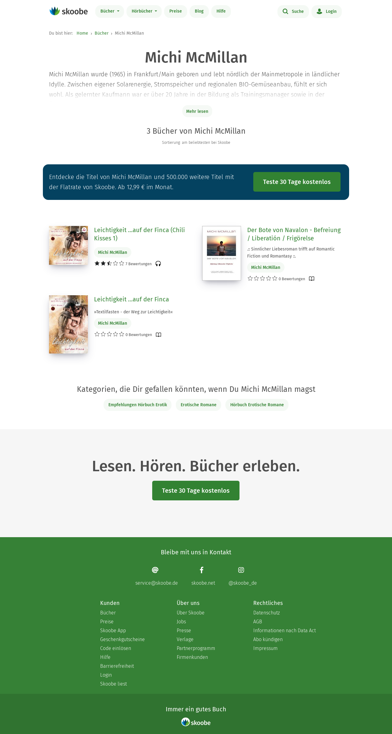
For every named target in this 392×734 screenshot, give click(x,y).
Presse (184, 630)
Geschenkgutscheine (122, 639)
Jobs (181, 622)
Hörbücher (143, 11)
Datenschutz (266, 613)
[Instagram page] (242, 576)
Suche (293, 11)
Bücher (108, 11)
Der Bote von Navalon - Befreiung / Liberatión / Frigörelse (294, 234)
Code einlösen (115, 648)
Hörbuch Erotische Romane (257, 404)
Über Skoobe (191, 613)
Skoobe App (113, 630)
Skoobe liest (113, 684)
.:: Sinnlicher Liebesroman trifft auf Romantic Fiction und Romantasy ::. (291, 253)
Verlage (185, 639)
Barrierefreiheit (117, 666)
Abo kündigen (268, 639)
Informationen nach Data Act (284, 630)
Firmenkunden (192, 657)
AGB (257, 622)
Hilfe (221, 11)
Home (82, 33)
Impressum (265, 648)
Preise (175, 11)
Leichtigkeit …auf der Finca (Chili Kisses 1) (139, 234)
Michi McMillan (112, 252)
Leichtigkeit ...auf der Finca (131, 299)
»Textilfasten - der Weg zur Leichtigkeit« (133, 312)
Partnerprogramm (196, 648)
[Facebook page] (203, 576)
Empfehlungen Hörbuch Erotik (137, 404)
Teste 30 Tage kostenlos (297, 181)
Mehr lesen (197, 111)
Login (327, 11)
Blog (199, 11)
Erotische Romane (199, 404)
